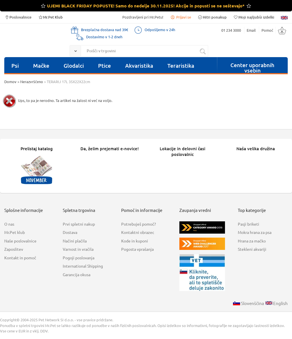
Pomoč (267, 30)
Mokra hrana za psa (254, 232)
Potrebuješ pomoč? (138, 223)
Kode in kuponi (134, 240)
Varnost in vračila (78, 249)
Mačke (41, 65)
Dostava (70, 232)
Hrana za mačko (252, 240)
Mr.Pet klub (14, 232)
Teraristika (180, 65)
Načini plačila (75, 240)
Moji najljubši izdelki (253, 17)
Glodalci (74, 65)
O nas (9, 223)
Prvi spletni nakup (79, 223)
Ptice (104, 65)
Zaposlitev (13, 249)
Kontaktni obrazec (137, 232)
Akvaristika (139, 65)
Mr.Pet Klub (50, 17)
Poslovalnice (17, 17)
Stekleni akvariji (252, 249)
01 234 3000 (231, 30)
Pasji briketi (248, 223)
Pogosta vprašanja (137, 249)
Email (251, 30)
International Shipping (83, 265)
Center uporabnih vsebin (252, 67)
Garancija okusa (76, 274)
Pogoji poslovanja (78, 257)
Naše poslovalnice (20, 240)
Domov (10, 81)
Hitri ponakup (212, 17)
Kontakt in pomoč (20, 257)
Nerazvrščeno (31, 81)
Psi (15, 65)
